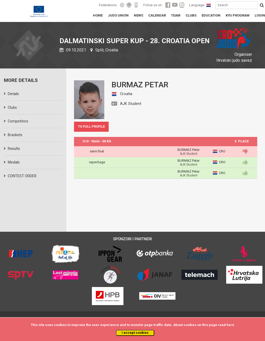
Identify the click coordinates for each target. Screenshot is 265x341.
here (230, 325)
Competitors (18, 121)
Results (14, 148)
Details (13, 94)
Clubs (12, 107)
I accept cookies (135, 333)
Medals (14, 162)
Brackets (15, 135)
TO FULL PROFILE (91, 126)
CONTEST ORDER (22, 176)
